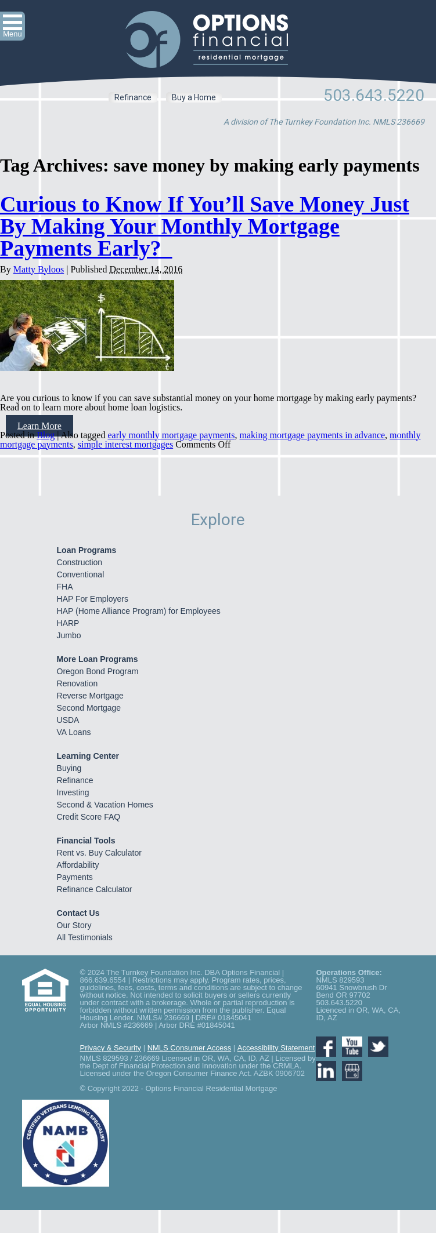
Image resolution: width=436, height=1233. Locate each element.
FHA (65, 586)
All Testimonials (85, 937)
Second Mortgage (89, 707)
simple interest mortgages (125, 444)
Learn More (39, 426)
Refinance (133, 97)
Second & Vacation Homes (105, 804)
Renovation (77, 683)
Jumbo (69, 635)
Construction (80, 562)
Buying (69, 768)
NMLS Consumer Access (189, 1048)
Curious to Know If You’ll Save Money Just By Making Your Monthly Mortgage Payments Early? (204, 226)
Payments (75, 877)
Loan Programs (87, 550)
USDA (68, 720)
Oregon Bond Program (98, 671)
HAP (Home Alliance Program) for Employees (139, 611)
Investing (73, 792)
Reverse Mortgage (90, 695)
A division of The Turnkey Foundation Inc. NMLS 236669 (324, 122)
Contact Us (78, 913)
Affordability (78, 865)
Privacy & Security (110, 1048)
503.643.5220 (373, 96)
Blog (46, 435)
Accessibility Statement (276, 1048)
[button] (12, 26)
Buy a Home (194, 97)
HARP (68, 623)
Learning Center (88, 756)
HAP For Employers (92, 598)
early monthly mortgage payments (171, 435)
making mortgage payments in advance (312, 435)
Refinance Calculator (94, 889)
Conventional (81, 574)
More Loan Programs (97, 659)
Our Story (74, 925)
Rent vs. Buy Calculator (99, 852)
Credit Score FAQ (89, 816)
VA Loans (74, 732)
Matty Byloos (38, 269)
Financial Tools (86, 840)
